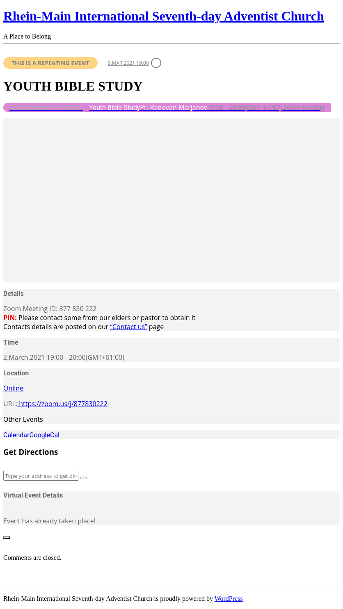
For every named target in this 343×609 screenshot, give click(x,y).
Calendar (16, 435)
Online (13, 388)
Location (16, 373)
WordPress (229, 598)
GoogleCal (44, 435)
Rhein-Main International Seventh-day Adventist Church (163, 16)
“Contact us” (128, 326)
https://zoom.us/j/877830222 (62, 403)
